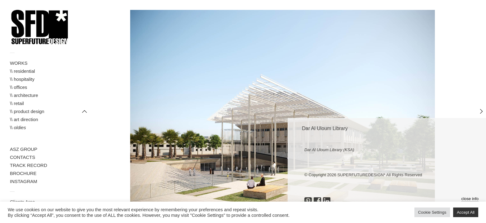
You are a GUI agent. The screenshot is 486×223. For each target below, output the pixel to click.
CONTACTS (22, 157)
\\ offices (18, 87)
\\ (18, 127)
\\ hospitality (22, 79)
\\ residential (22, 71)
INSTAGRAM (23, 181)
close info (470, 198)
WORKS (19, 63)
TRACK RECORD (28, 165)
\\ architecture (24, 95)
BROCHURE (23, 173)
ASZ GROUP (23, 149)
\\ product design (27, 111)
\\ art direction (24, 119)
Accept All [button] (466, 212)
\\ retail (17, 103)
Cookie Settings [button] (432, 212)
